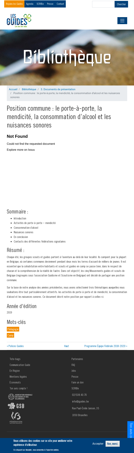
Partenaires (77, 359)
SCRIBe (40, 3)
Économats (15, 382)
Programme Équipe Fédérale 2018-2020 (105, 346)
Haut (66, 346)
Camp (10, 335)
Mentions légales (18, 376)
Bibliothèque (29, 89)
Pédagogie (13, 329)
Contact (60, 3)
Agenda (29, 3)
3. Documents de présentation (58, 89)
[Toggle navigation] (122, 20)
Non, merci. (112, 443)
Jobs (74, 370)
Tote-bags (15, 359)
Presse (50, 3)
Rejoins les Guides (14, 3)
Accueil (13, 89)
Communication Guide (20, 364)
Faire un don (78, 382)
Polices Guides (15, 346)
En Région (15, 370)
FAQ (73, 364)
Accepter (97, 443)
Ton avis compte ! (19, 388)
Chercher (121, 4)
